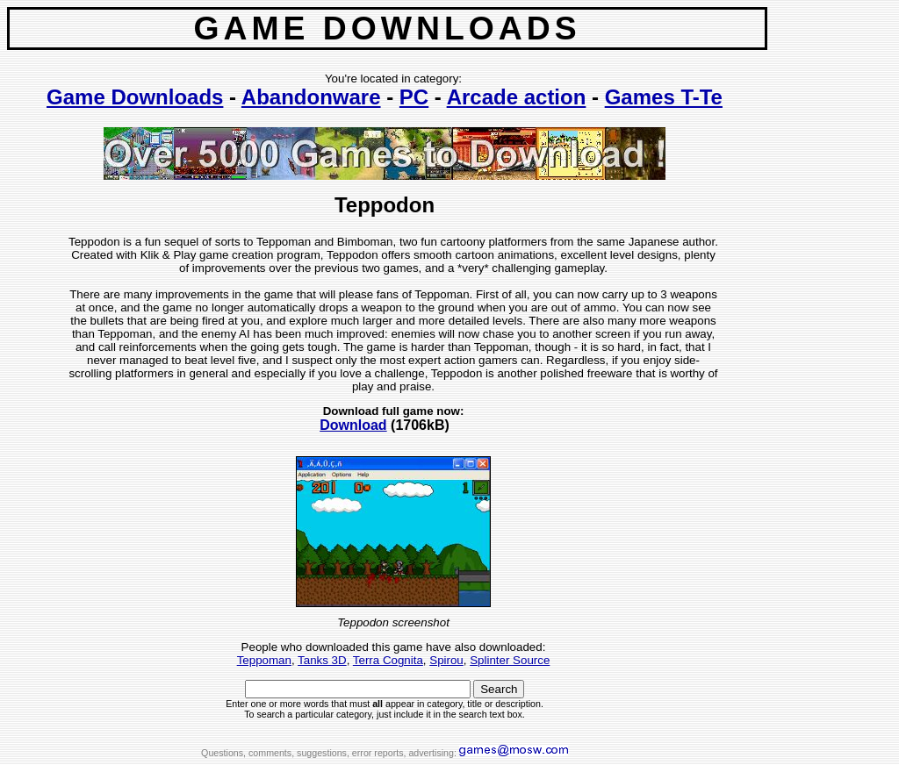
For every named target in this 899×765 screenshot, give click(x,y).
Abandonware (311, 97)
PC (413, 97)
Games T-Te (664, 97)
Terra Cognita (388, 660)
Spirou (446, 660)
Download (353, 425)
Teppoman (264, 660)
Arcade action (516, 97)
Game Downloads (135, 97)
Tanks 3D (322, 660)
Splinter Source (510, 660)
